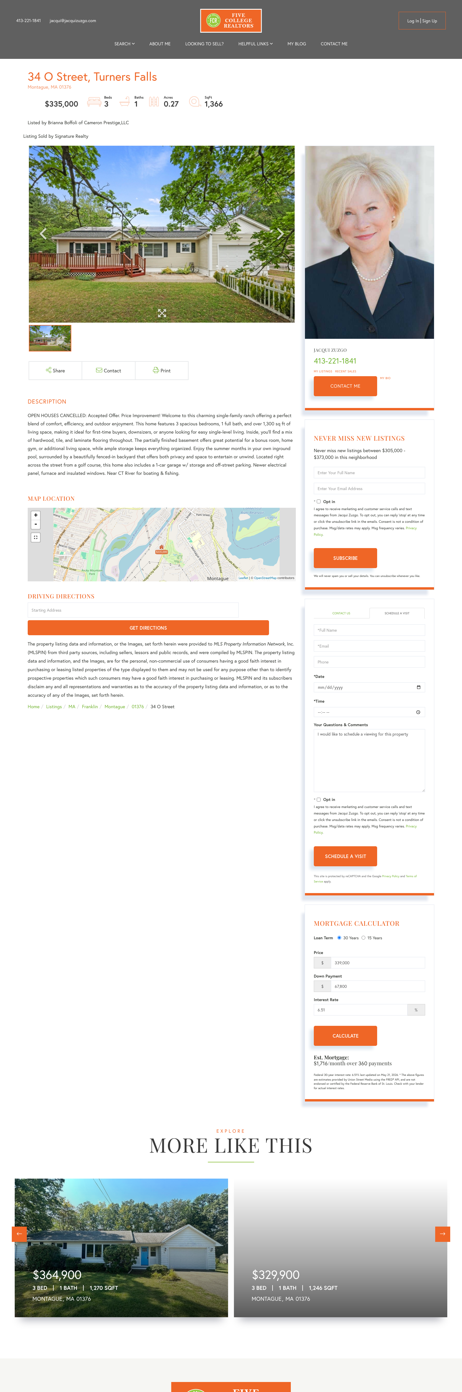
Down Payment (328, 977)
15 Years (372, 938)
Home (33, 689)
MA (72, 689)
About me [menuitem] (160, 44)
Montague (115, 689)
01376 (138, 689)
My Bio (385, 378)
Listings (54, 689)
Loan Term (323, 938)
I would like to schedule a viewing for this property (369, 761)
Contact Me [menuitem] (334, 44)
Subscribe (345, 558)
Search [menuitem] (122, 44)
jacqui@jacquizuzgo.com (73, 20)
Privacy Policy (391, 877)
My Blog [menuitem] (297, 44)
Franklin (90, 689)
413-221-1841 (28, 20)
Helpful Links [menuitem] (253, 44)
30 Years (348, 938)
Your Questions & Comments (341, 725)
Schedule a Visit (397, 613)
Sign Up (429, 21)
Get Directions (268, 611)
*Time (319, 702)
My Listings (323, 371)
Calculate (346, 1036)
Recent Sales (346, 371)
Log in (413, 21)
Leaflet (243, 578)
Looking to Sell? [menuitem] (204, 44)
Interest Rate (326, 1000)
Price (318, 953)
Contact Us (341, 613)
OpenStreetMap (265, 578)
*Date (319, 677)
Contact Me (346, 386)
